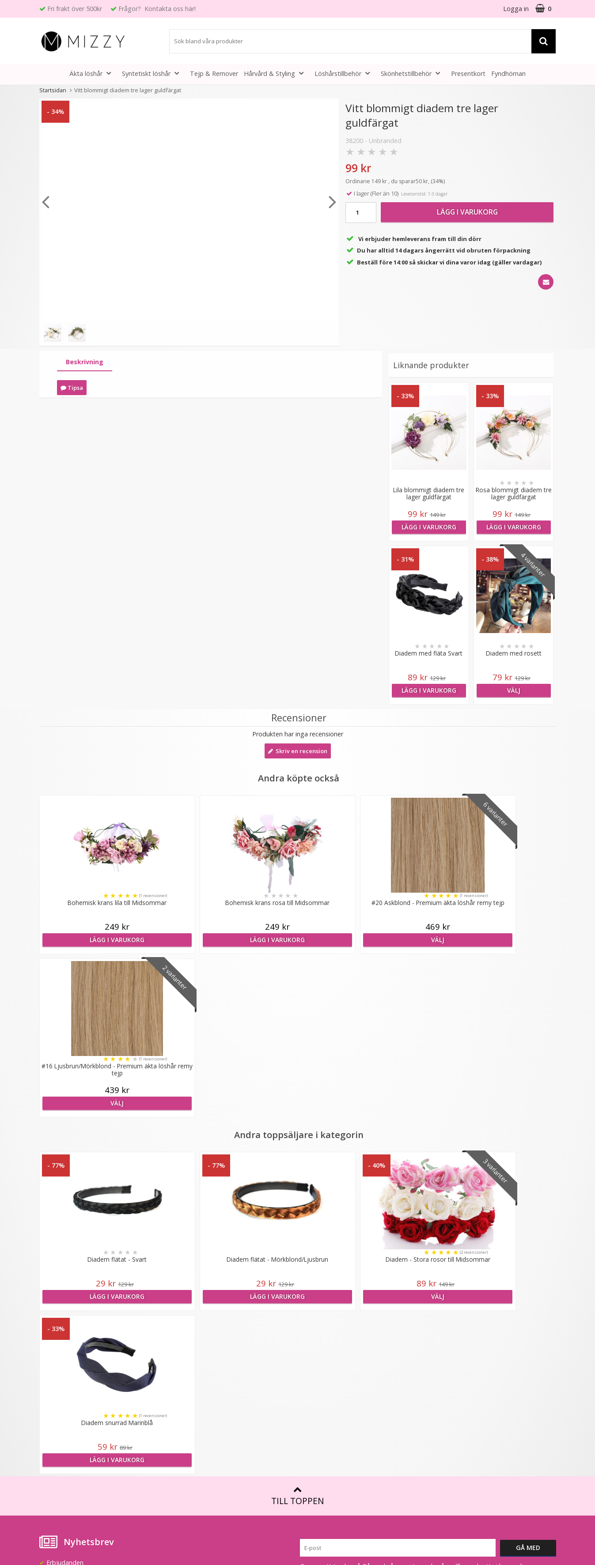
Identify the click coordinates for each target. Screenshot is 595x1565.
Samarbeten (187, 1335)
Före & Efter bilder (326, 1361)
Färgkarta (313, 1308)
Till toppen (297, 1169)
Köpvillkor (53, 1403)
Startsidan (52, 90)
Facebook (444, 1381)
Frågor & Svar (59, 1389)
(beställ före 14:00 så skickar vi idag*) (484, 1330)
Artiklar (309, 1374)
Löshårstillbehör (345, 73)
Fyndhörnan (508, 73)
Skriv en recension (297, 751)
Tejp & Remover (214, 73)
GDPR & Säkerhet (194, 1374)
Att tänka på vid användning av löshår (354, 1321)
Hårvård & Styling (276, 73)
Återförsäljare (189, 1361)
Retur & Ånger (60, 1416)
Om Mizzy (183, 1308)
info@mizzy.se (59, 1304)
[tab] (84, 362)
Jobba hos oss (190, 1348)
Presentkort (468, 73)
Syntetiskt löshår (153, 73)
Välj (514, 690)
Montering (314, 1348)
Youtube (442, 1395)
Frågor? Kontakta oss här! (157, 8)
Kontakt (51, 1429)
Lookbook (184, 1321)
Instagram (445, 1408)
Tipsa (72, 388)
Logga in (516, 8)
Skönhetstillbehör (413, 73)
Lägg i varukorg (467, 212)
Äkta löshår (92, 73)
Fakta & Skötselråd (327, 1335)
